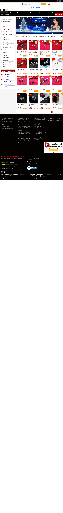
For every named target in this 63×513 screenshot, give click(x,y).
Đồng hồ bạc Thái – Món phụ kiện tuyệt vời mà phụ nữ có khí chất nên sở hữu (40, 127)
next (57, 112)
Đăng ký (58, 2)
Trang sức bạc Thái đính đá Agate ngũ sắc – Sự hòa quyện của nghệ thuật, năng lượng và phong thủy (24, 134)
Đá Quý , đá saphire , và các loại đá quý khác (8, 63)
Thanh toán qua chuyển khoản (56, 120)
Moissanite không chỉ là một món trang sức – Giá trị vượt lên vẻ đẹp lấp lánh (39, 138)
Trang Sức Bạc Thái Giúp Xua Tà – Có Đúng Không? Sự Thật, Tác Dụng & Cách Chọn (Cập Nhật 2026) (24, 128)
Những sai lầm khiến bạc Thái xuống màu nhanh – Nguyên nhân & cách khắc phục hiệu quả (24, 140)
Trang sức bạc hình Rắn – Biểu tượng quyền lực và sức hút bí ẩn (24, 123)
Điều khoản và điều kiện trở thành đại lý (34, 164)
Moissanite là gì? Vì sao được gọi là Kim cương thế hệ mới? (39, 124)
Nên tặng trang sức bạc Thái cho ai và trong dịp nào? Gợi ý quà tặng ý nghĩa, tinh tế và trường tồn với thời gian (40, 133)
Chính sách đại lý (32, 161)
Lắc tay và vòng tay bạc (7, 34)
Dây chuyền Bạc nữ (6, 39)
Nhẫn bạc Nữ (5, 26)
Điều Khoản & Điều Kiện (7, 132)
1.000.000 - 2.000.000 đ (6, 81)
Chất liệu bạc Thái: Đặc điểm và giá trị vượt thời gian (23, 119)
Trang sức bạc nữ (5, 21)
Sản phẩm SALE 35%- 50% (8, 37)
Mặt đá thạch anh (6, 57)
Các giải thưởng (5, 126)
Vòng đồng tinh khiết (7, 55)
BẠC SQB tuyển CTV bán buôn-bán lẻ (34, 159)
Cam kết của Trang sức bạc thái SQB (7, 119)
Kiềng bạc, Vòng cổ (6, 44)
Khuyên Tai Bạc (6, 29)
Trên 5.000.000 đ (5, 86)
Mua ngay (25, 55)
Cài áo (4, 66)
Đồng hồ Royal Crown (7, 49)
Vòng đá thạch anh (6, 60)
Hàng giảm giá (58, 14)
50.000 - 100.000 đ (5, 74)
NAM (7, 9)
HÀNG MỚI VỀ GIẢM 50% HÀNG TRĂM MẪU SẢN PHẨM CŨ (8, 123)
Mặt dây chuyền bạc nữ (7, 31)
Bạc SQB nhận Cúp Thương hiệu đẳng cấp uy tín (7, 129)
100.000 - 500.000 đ (5, 76)
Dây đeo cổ (5, 52)
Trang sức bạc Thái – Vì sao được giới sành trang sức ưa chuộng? (39, 119)
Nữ (3, 9)
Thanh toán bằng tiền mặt (55, 118)
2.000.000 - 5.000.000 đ (6, 84)
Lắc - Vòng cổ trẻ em (7, 47)
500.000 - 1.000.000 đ (6, 79)
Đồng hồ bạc (5, 24)
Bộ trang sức (5, 42)
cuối (59, 112)
